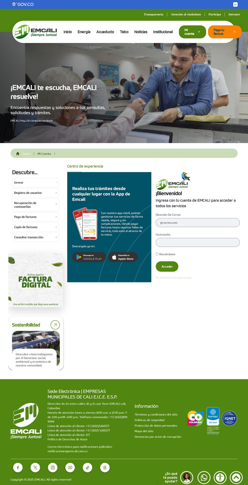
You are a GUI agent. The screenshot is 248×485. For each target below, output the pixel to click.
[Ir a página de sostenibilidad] (55, 325)
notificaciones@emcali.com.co (67, 451)
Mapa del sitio (144, 431)
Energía (84, 31)
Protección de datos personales (156, 425)
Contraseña (163, 234)
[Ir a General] (35, 182)
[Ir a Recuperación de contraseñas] (35, 204)
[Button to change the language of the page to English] (235, 4)
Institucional (163, 31)
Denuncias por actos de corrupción (158, 436)
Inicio (68, 31)
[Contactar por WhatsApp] (204, 477)
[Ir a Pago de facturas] (35, 216)
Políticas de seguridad (149, 420)
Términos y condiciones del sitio (156, 414)
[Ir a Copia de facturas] (35, 227)
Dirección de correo (168, 214)
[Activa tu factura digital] (35, 280)
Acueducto (105, 31)
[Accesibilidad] (220, 477)
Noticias (140, 31)
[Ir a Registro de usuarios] (35, 192)
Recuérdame (165, 254)
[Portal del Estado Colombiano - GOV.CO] (23, 4)
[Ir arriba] (236, 477)
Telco (124, 31)
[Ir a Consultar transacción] (35, 237)
